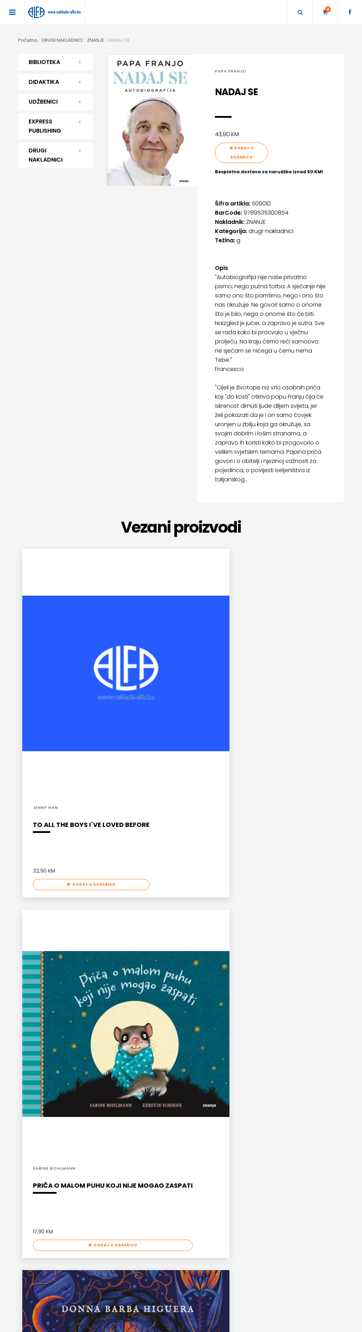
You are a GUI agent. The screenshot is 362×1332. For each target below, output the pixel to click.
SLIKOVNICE (46, 1085)
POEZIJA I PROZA (50, 1020)
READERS (264, 1029)
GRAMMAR (265, 1011)
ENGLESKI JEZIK (122, 1011)
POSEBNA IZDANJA (52, 1048)
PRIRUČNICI (45, 1057)
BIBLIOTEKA (55, 62)
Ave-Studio (277, 1323)
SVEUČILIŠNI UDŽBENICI (57, 1112)
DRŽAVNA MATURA (199, 1011)
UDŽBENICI (55, 101)
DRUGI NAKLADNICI (55, 155)
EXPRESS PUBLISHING (55, 126)
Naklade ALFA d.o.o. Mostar (279, 1177)
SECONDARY (267, 1039)
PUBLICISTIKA (47, 1066)
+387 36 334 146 (268, 1218)
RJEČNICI (43, 1075)
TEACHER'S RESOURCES (279, 1048)
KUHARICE (44, 1011)
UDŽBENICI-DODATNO (276, 1057)
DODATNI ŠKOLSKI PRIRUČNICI (211, 1002)
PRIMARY (263, 1020)
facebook (261, 1239)
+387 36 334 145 (268, 1207)
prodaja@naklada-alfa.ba (280, 1228)
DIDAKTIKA (55, 82)
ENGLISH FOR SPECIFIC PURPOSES (288, 1002)
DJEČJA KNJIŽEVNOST (56, 1002)
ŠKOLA (113, 1039)
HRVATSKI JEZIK (123, 1020)
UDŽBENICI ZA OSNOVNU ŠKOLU (212, 1020)
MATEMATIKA (120, 1029)
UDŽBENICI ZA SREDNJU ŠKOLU (211, 1029)
